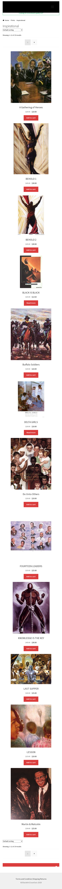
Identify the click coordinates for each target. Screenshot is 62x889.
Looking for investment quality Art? (31, 13)
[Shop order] (13, 30)
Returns (43, 879)
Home (7, 20)
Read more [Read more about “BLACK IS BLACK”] (31, 303)
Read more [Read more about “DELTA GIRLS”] (31, 432)
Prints (13, 20)
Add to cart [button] (31, 118)
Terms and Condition (24, 879)
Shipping (36, 879)
